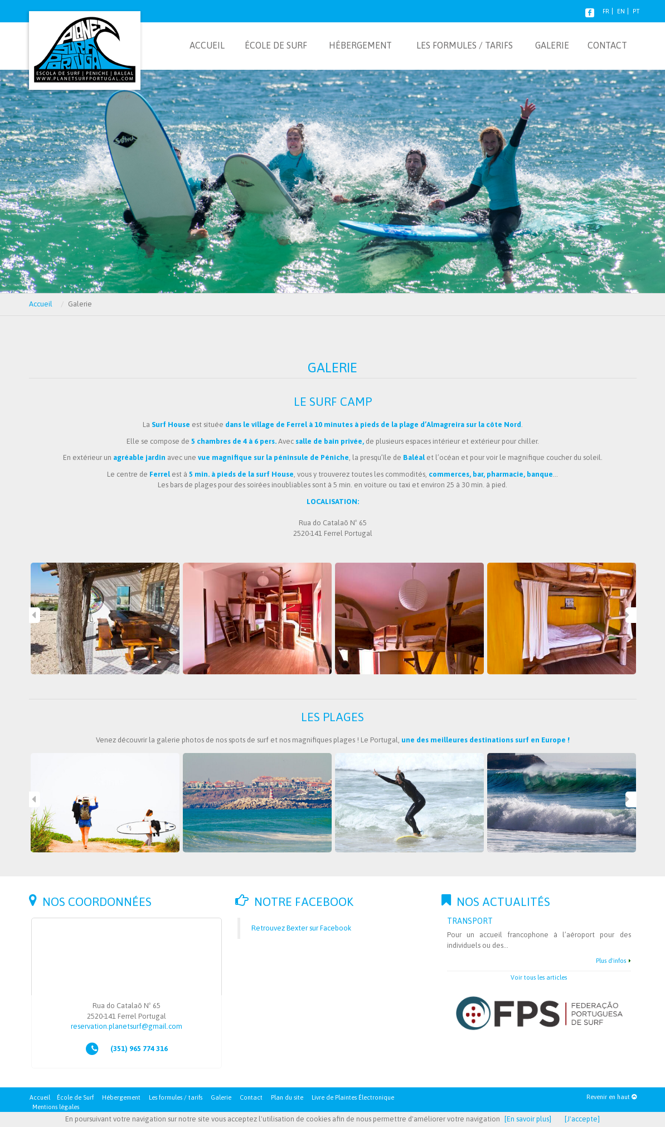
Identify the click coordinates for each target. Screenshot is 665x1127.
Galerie (221, 1097)
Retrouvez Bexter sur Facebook (301, 928)
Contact (251, 1097)
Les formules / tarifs (175, 1097)
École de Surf (75, 1097)
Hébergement (121, 1097)
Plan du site (287, 1097)
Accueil (40, 304)
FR (606, 11)
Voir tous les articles (539, 977)
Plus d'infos (611, 960)
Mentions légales (55, 1107)
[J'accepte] (582, 1119)
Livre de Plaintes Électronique (353, 1097)
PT (636, 11)
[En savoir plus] (527, 1119)
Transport (470, 921)
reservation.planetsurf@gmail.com (126, 1026)
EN (621, 11)
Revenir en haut (611, 1097)
